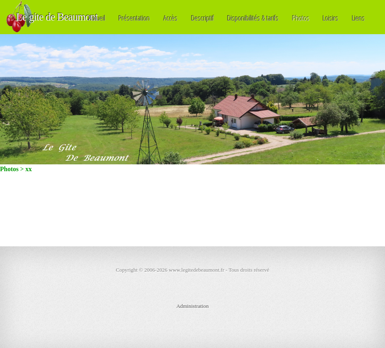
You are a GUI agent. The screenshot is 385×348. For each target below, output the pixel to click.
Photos (301, 17)
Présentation (134, 17)
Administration (192, 306)
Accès (171, 17)
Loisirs (330, 17)
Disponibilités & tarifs (253, 17)
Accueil (97, 17)
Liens (358, 17)
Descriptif (202, 17)
